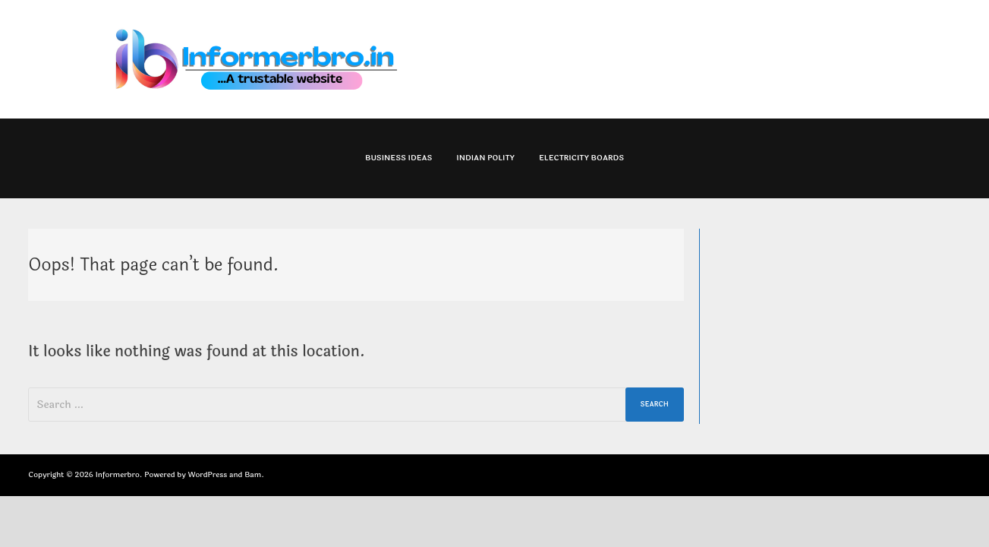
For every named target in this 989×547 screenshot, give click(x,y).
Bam (252, 475)
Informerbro (118, 475)
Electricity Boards (581, 158)
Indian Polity (485, 158)
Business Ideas (398, 158)
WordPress (207, 475)
